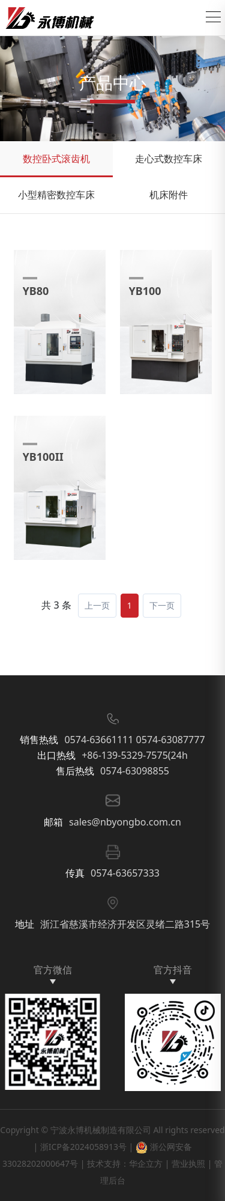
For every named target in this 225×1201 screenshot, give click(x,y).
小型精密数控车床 (56, 194)
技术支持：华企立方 (125, 1163)
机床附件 (168, 194)
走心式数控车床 (168, 158)
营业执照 (188, 1163)
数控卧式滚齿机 (56, 158)
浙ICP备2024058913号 (83, 1146)
